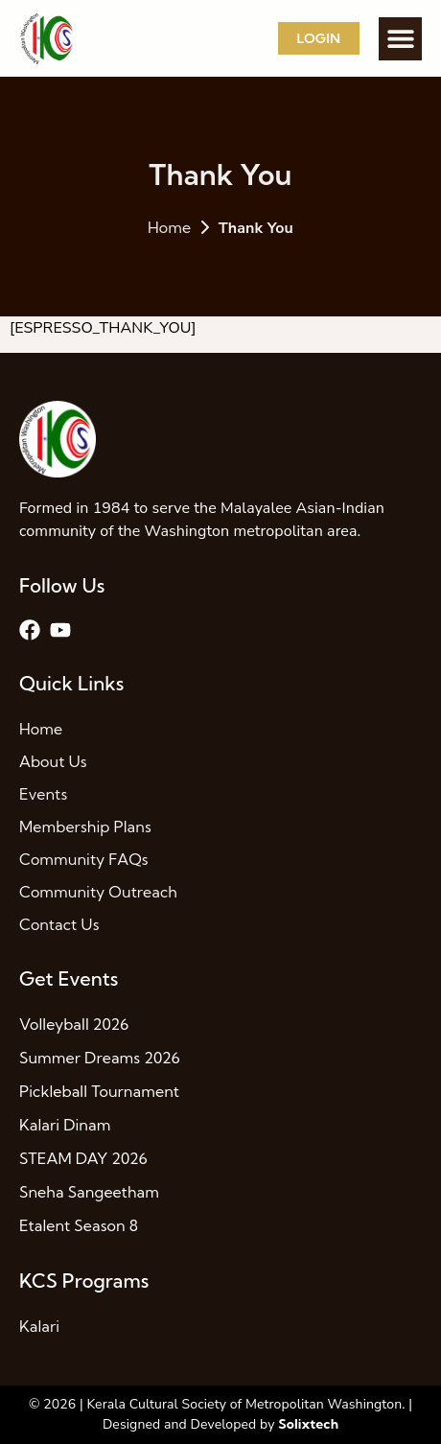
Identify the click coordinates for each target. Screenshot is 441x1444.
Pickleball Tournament (99, 1091)
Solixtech (308, 1423)
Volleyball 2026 (73, 1024)
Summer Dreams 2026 (99, 1057)
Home (169, 227)
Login (318, 38)
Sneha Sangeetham (89, 1191)
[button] (400, 38)
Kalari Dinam (64, 1124)
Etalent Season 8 (78, 1225)
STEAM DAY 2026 (83, 1158)
